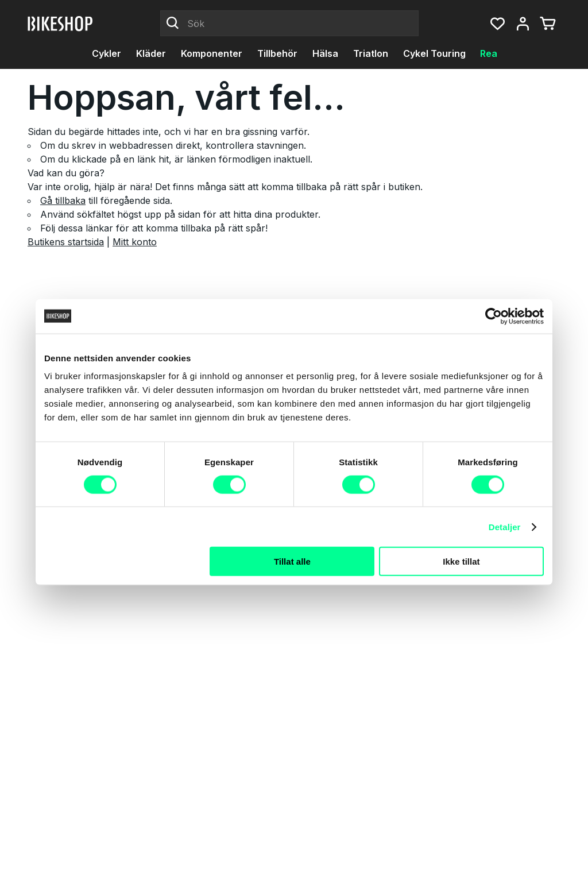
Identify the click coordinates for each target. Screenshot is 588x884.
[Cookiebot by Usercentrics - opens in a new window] (493, 316)
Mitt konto (135, 242)
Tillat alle (292, 561)
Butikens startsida (66, 242)
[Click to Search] (172, 23)
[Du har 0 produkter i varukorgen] (547, 23)
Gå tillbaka (63, 200)
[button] (497, 23)
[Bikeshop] (61, 23)
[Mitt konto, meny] (522, 23)
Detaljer (505, 526)
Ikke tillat (461, 561)
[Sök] (289, 23)
